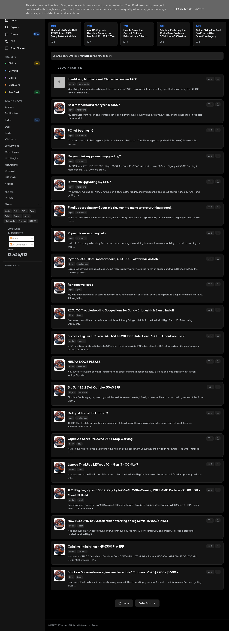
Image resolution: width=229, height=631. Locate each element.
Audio (7, 211)
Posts (14, 238)
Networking (11, 164)
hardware (81, 109)
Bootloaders (11, 113)
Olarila (10, 77)
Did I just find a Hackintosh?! (88, 413)
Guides (17, 216)
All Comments (19, 244)
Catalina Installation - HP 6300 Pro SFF (96, 546)
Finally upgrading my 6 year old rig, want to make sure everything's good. (120, 208)
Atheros (9, 107)
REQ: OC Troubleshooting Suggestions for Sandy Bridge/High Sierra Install (121, 310)
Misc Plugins (11, 158)
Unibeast (10, 171)
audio (71, 341)
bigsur (82, 341)
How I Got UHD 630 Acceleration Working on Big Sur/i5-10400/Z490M (118, 521)
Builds (22, 120)
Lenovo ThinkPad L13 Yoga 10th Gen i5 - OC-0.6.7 (103, 464)
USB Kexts (10, 177)
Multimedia (10, 221)
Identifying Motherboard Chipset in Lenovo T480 (102, 79)
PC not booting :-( (80, 130)
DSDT (8, 126)
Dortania (11, 70)
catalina (81, 366)
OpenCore (12, 84)
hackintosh (84, 84)
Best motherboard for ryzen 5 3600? (94, 105)
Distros (22, 63)
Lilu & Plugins (12, 145)
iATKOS (32, 221)
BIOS (24, 211)
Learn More (183, 9)
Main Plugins (12, 152)
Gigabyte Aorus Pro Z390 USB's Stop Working (100, 439)
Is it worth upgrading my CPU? (89, 182)
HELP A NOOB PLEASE (84, 362)
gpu (78, 289)
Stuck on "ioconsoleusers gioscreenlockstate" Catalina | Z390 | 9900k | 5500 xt (124, 572)
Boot (32, 211)
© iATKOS (12, 265)
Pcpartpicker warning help (87, 233)
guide (71, 84)
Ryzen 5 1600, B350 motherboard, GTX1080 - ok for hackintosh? (113, 259)
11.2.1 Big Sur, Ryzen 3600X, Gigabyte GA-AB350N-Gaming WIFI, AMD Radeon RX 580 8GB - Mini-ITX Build (134, 492)
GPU (16, 211)
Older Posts (147, 603)
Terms (95, 625)
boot (71, 264)
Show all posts (104, 55)
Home (123, 603)
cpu (71, 109)
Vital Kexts (11, 139)
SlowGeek (22, 92)
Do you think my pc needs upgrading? (94, 156)
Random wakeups (80, 285)
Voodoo (9, 183)
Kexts (8, 133)
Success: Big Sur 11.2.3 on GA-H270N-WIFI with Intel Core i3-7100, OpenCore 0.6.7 (126, 336)
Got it (199, 9)
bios (71, 315)
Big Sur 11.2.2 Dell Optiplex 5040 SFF (94, 387)
